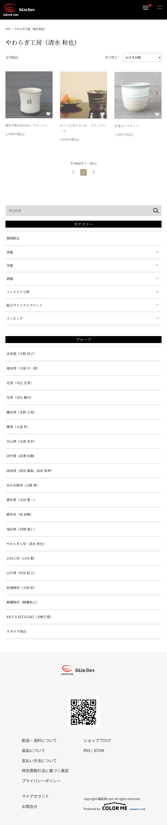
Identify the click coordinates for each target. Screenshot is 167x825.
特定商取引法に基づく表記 (45, 770)
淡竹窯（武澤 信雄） (22, 455)
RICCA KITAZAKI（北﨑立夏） (30, 616)
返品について (33, 750)
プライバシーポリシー (41, 780)
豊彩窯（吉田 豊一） (22, 499)
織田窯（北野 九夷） (22, 412)
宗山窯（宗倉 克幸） (22, 441)
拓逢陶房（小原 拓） (22, 587)
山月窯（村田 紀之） (22, 572)
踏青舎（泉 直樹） (20, 514)
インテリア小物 (18, 292)
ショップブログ (97, 740)
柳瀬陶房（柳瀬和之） (23, 602)
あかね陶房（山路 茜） (23, 485)
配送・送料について (39, 740)
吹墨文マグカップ (126, 127)
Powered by (114, 806)
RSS (87, 750)
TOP (7, 29)
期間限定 (13, 238)
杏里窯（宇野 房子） (22, 353)
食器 (10, 252)
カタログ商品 (16, 631)
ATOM (99, 750)
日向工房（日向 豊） (22, 558)
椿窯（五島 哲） (18, 426)
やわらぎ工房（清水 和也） (31, 29)
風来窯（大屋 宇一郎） (23, 368)
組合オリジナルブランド (24, 305)
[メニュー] (159, 7)
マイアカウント (35, 796)
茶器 (10, 265)
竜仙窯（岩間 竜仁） (22, 529)
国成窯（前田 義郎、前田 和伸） (30, 470)
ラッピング (15, 318)
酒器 (10, 278)
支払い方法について (39, 760)
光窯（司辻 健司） (20, 397)
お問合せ (29, 806)
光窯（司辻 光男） (20, 382)
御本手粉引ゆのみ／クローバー (26, 126)
